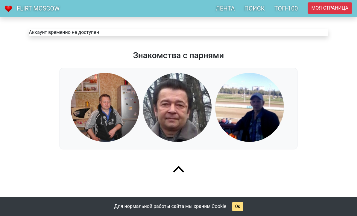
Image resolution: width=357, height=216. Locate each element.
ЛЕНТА (225, 8)
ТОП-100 (286, 8)
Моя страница (330, 8)
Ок (237, 206)
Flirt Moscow (38, 8)
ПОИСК (254, 8)
